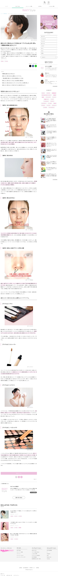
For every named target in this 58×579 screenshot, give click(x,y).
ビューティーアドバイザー (21, 557)
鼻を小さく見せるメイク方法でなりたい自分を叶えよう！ (14, 85)
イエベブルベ (44, 103)
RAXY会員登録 (49, 550)
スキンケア (43, 36)
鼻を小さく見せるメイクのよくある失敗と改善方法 (12, 80)
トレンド (16, 516)
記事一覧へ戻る (18, 497)
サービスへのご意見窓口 (36, 555)
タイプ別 (45, 107)
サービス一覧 (3, 575)
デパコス (43, 105)
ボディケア (43, 43)
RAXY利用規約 (34, 557)
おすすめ (48, 93)
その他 (42, 53)
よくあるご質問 (51, 6)
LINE (47, 555)
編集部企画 (54, 93)
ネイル (42, 48)
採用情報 (37, 567)
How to (2, 61)
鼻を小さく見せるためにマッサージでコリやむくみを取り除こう (15, 82)
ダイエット (54, 105)
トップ (6, 6)
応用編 (20, 527)
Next (35, 479)
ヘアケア (42, 46)
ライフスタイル (51, 107)
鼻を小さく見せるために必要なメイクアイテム (11, 76)
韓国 (43, 97)
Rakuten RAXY (6, 3)
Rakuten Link (49, 557)
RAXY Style (18, 6)
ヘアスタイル (46, 101)
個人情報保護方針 (25, 567)
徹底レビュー (46, 99)
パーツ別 (6, 61)
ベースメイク (43, 38)
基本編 (55, 95)
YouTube (48, 558)
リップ (52, 99)
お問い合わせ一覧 (9, 575)
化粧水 (55, 103)
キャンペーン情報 (29, 6)
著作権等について (32, 567)
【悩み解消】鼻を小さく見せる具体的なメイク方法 (12, 78)
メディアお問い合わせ (35, 552)
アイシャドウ (48, 97)
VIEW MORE (54, 86)
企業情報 (20, 567)
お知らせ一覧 (34, 550)
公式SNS (40, 6)
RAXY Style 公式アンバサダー (46, 95)
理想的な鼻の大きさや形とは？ (8, 73)
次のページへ (19, 473)
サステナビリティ (16, 575)
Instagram (48, 553)
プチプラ (52, 101)
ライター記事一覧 (33, 492)
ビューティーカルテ (20, 555)
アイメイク (5, 59)
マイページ (18, 553)
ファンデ (48, 105)
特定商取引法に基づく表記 (36, 558)
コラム (42, 50)
